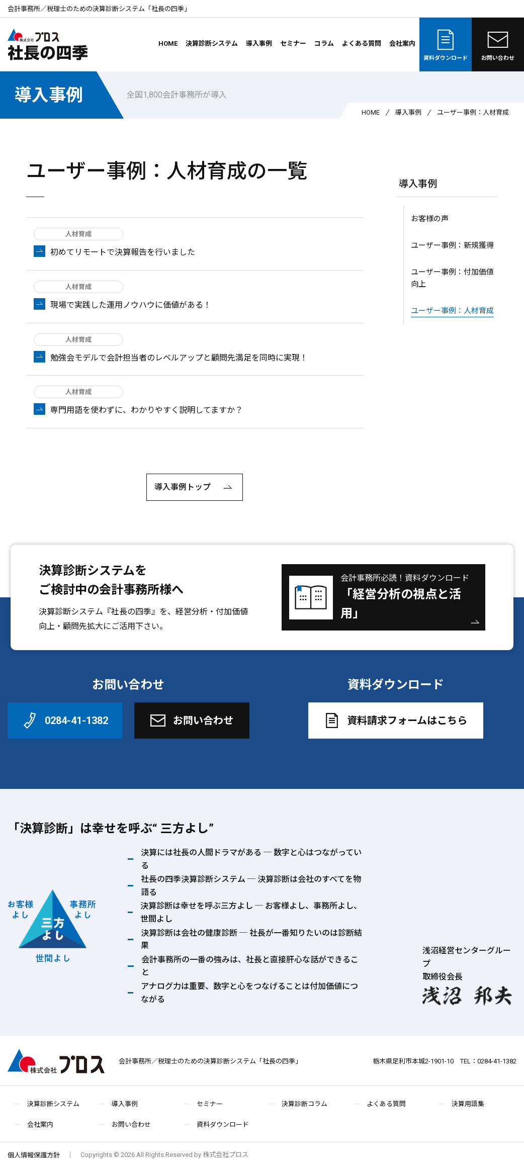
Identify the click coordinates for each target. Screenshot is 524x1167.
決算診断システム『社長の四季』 (99, 611)
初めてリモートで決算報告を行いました (122, 252)
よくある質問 (361, 43)
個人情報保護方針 (34, 1155)
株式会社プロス (56, 1061)
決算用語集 (468, 1104)
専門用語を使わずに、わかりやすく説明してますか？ (146, 410)
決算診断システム (212, 43)
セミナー (293, 43)
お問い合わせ (497, 44)
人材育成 (78, 234)
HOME (168, 43)
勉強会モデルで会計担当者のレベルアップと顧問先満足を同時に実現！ (179, 358)
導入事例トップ (194, 488)
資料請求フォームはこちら (394, 720)
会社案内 (402, 43)
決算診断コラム (304, 1104)
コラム (324, 43)
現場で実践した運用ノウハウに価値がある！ (130, 305)
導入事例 (259, 43)
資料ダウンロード (445, 44)
